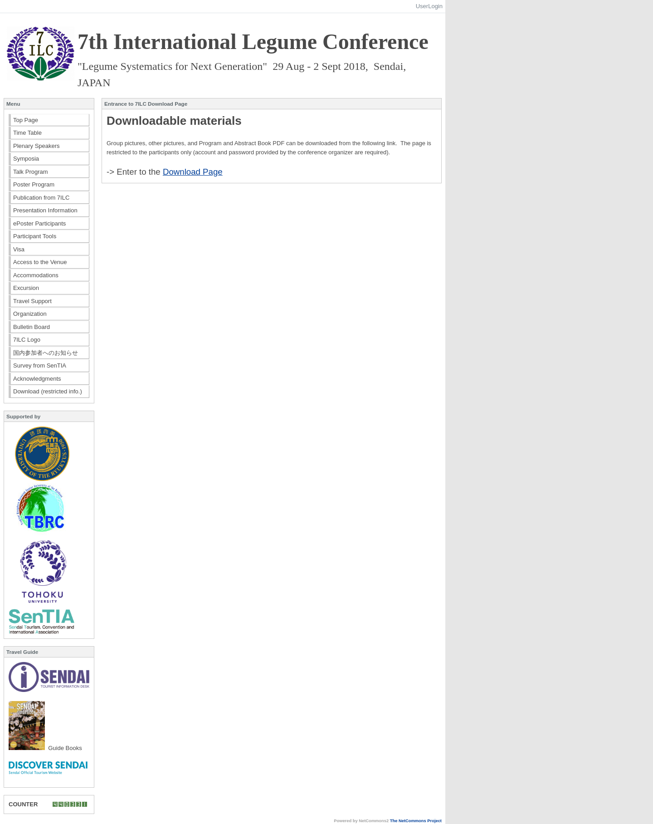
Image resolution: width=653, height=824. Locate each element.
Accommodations (35, 275)
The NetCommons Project (416, 821)
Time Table (27, 132)
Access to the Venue (40, 262)
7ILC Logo (26, 339)
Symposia (26, 158)
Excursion (26, 287)
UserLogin (429, 6)
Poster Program (33, 184)
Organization (30, 313)
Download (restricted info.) (47, 391)
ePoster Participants (39, 223)
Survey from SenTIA (39, 365)
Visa (18, 249)
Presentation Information (45, 210)
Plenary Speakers (36, 145)
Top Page (25, 120)
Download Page (193, 172)
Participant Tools (34, 236)
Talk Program (30, 171)
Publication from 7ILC (41, 197)
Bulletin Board (31, 327)
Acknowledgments (37, 378)
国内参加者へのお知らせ (45, 352)
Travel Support (32, 301)
